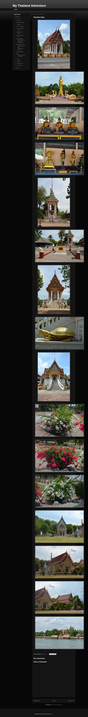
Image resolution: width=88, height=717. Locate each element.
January (19, 65)
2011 (17, 68)
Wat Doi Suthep (20, 22)
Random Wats (20, 51)
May (18, 20)
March (18, 61)
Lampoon (19, 24)
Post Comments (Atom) (57, 704)
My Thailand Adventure (29, 5)
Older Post (71, 700)
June (18, 18)
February (19, 63)
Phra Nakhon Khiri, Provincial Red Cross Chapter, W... (21, 40)
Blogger (51, 714)
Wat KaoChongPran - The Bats (21, 55)
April (18, 59)
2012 (17, 16)
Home (15, 9)
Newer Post (37, 700)
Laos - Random (20, 26)
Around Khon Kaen (20, 32)
